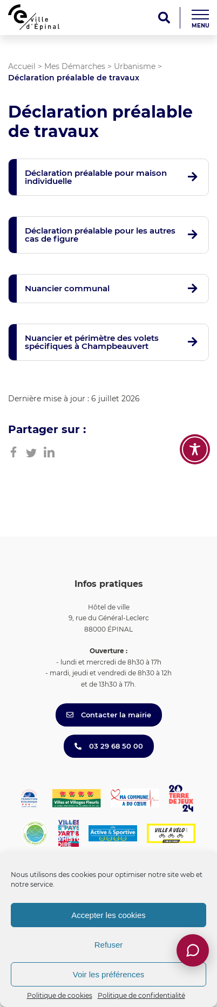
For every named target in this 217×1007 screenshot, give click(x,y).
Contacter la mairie (108, 714)
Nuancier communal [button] (67, 288)
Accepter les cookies (108, 915)
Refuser (108, 944)
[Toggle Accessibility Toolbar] (195, 449)
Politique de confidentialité (141, 995)
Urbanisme (134, 66)
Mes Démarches (74, 66)
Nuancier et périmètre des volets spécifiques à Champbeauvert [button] (92, 342)
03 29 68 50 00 (108, 746)
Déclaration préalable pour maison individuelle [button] (96, 177)
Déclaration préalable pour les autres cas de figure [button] (100, 234)
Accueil (22, 66)
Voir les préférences (109, 974)
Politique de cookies (59, 995)
